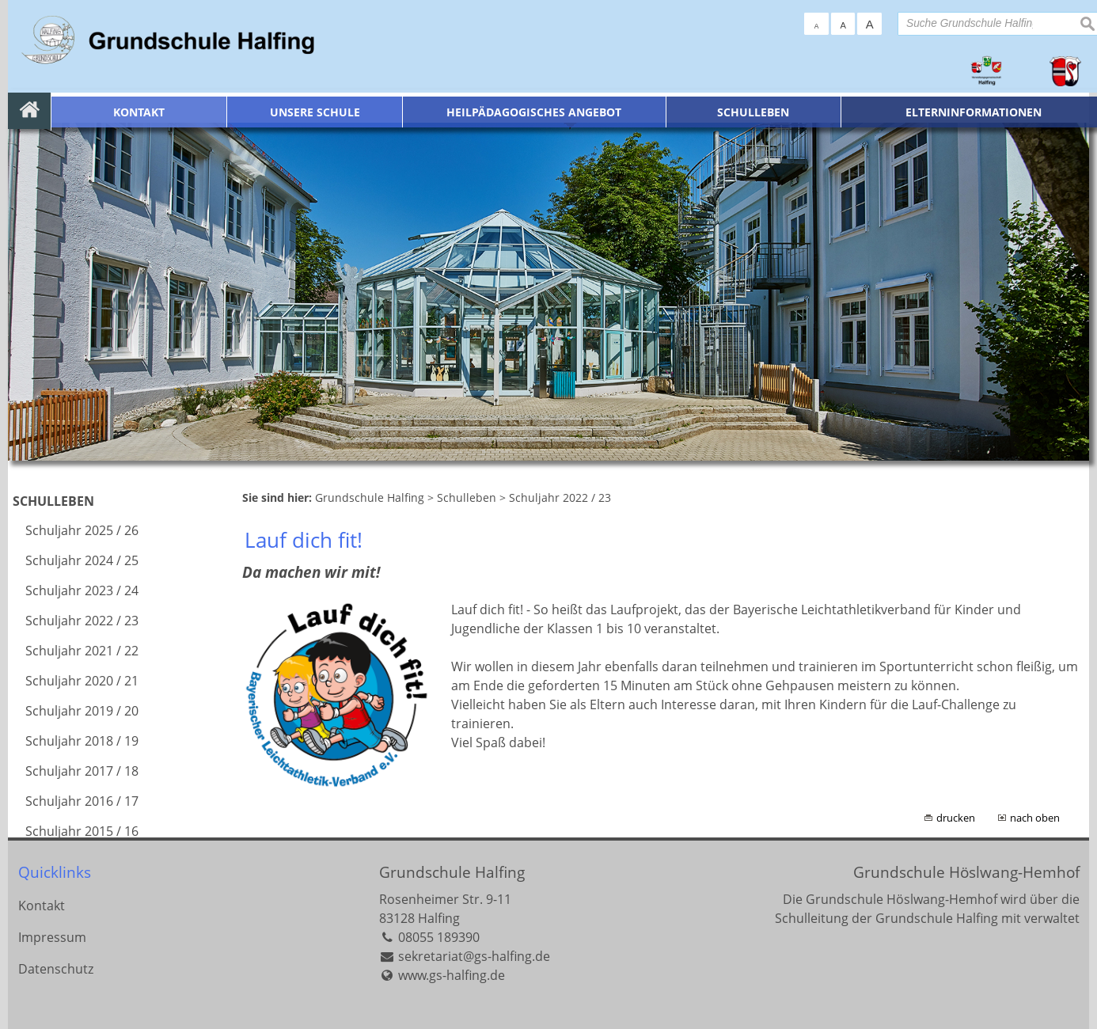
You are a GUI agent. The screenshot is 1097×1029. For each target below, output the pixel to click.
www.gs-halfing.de (451, 975)
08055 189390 (439, 937)
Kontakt (41, 905)
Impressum (52, 937)
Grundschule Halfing (452, 872)
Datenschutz (55, 969)
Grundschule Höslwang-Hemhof (966, 872)
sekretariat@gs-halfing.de (474, 956)
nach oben (1035, 818)
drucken (955, 818)
